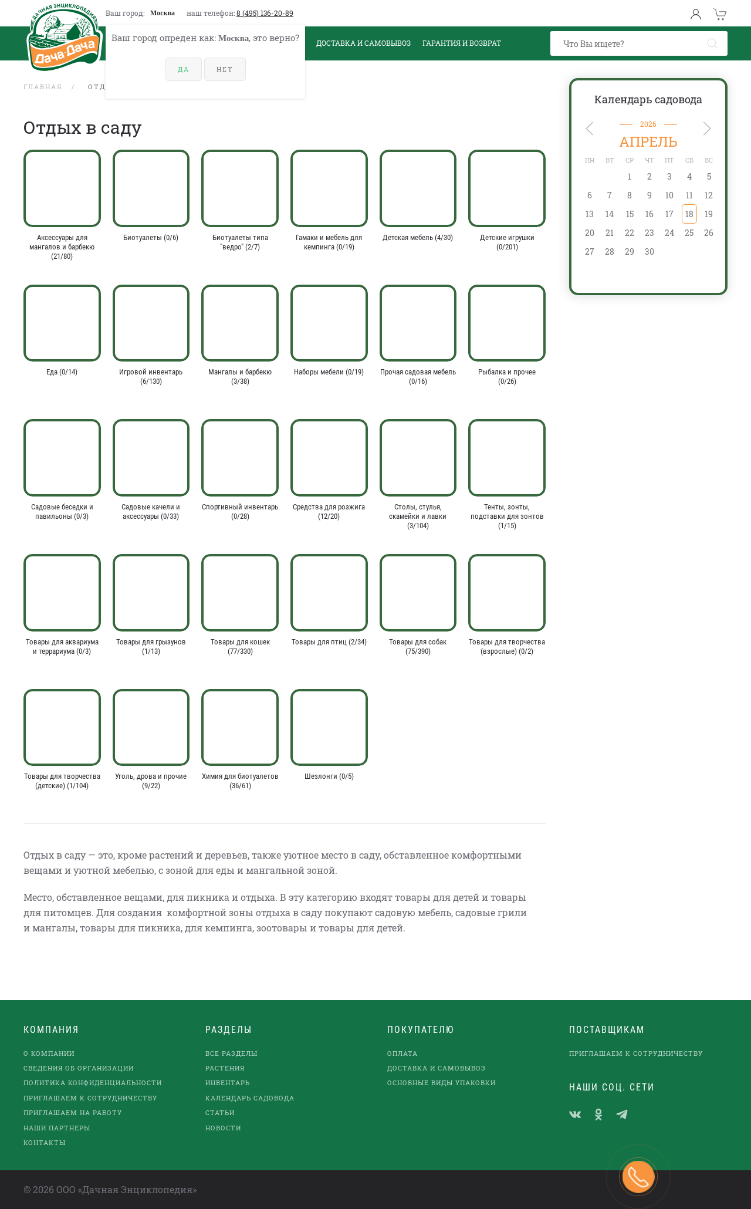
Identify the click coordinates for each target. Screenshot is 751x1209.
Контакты (44, 1142)
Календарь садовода (648, 99)
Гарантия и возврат (461, 43)
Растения (225, 1067)
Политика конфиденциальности (92, 1082)
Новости (223, 1127)
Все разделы (231, 1053)
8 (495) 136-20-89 (264, 13)
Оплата (402, 1053)
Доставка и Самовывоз (363, 43)
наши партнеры (56, 1127)
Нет (225, 69)
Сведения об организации (78, 1067)
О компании (49, 1053)
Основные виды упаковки (441, 1082)
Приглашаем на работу (72, 1112)
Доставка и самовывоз (436, 1067)
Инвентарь (227, 1082)
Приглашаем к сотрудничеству (90, 1097)
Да (184, 69)
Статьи (220, 1112)
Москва (162, 13)
